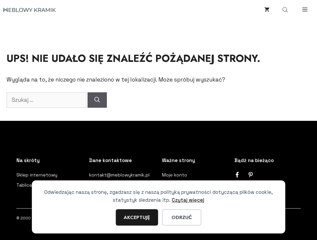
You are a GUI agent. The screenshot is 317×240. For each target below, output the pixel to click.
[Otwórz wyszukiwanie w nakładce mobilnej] (286, 10)
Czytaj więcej (188, 200)
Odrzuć (181, 217)
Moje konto (174, 175)
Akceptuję (137, 217)
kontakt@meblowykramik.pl (119, 175)
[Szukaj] (97, 100)
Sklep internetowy (36, 175)
